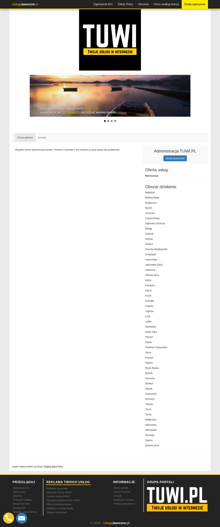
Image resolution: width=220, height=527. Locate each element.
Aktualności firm (21, 503)
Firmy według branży (166, 4)
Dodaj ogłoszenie (194, 4)
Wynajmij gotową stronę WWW (63, 500)
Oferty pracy (19, 492)
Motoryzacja (151, 175)
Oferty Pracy (125, 4)
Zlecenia (143, 4)
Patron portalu (121, 488)
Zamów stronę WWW (58, 496)
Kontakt (42, 137)
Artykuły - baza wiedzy (25, 511)
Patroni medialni (122, 492)
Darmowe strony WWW (59, 492)
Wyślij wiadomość (175, 158)
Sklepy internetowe (57, 512)
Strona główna (25, 137)
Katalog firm (19, 508)
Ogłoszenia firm (103, 4)
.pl (25, 4)
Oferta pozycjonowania (59, 504)
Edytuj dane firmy (53, 466)
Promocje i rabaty (22, 499)
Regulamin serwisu (123, 499)
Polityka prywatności (124, 503)
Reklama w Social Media (60, 508)
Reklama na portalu (57, 488)
